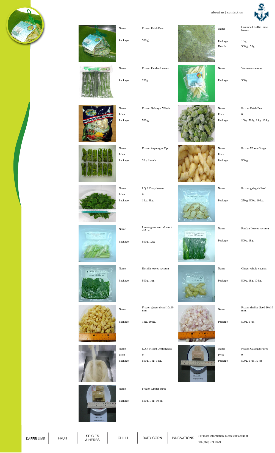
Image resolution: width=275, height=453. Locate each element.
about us (217, 12)
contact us (235, 12)
